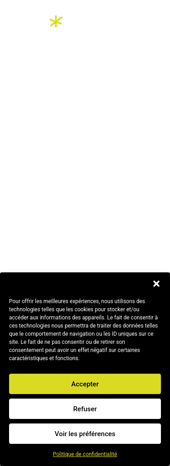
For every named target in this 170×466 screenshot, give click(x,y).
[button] (156, 283)
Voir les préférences (85, 434)
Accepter (84, 384)
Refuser (85, 409)
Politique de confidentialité (85, 454)
